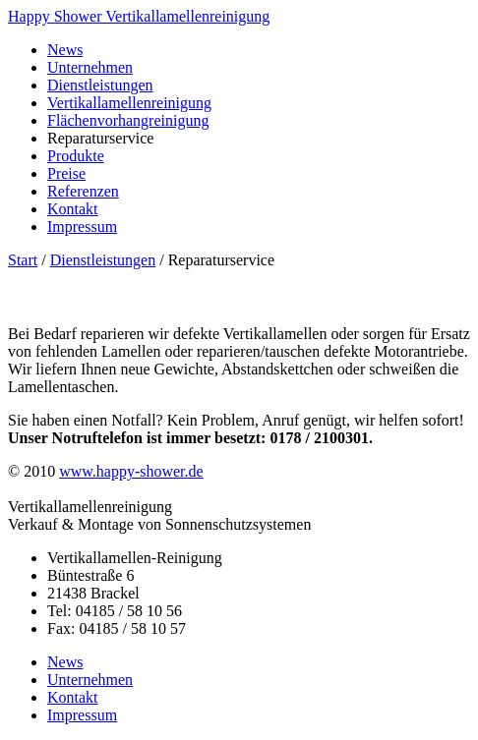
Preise (66, 173)
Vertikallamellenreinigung (129, 102)
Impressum (82, 226)
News (65, 49)
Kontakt (72, 208)
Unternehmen (90, 67)
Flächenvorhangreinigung (128, 120)
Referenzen (83, 191)
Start (22, 260)
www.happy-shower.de (131, 471)
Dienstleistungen (100, 85)
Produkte (75, 155)
